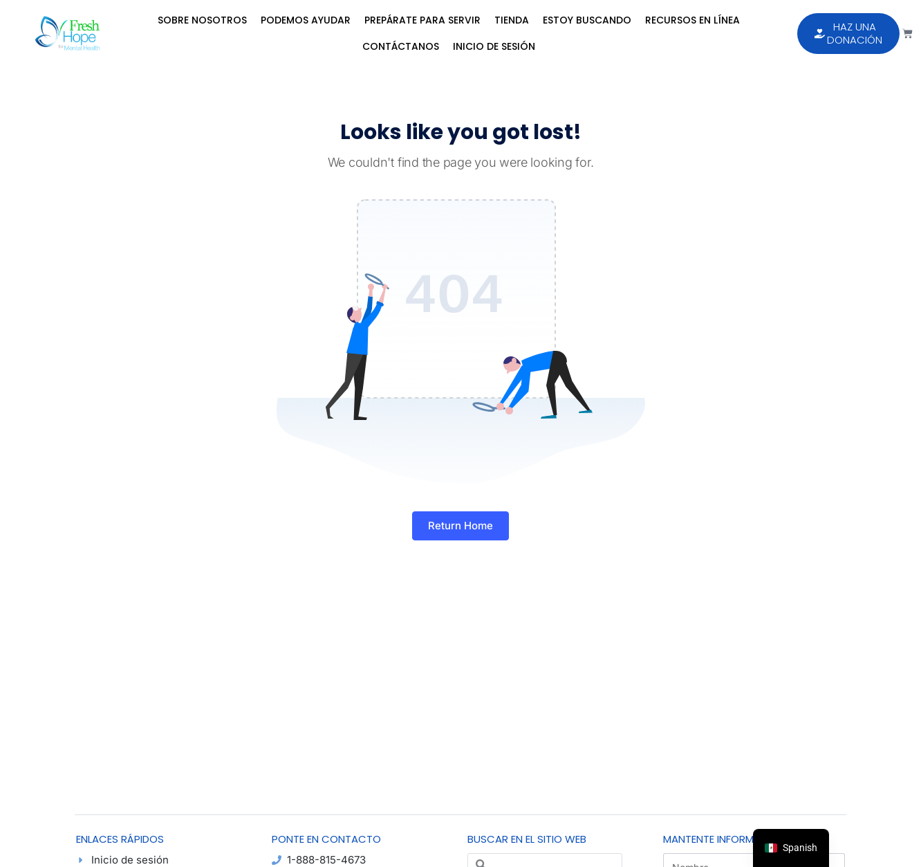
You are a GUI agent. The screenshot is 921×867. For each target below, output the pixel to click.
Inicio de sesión (494, 46)
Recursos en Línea (692, 20)
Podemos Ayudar (306, 20)
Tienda (511, 20)
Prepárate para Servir (422, 20)
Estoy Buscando (587, 20)
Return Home (460, 525)
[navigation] (791, 848)
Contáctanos (400, 46)
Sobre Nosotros (202, 20)
